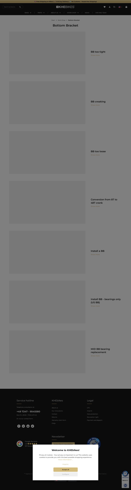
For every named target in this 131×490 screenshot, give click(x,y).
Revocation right (92, 417)
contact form (28, 419)
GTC (88, 408)
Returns (54, 417)
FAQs (53, 423)
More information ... (65, 460)
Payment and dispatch (94, 420)
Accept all (65, 469)
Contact (54, 414)
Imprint (89, 411)
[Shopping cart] (126, 7)
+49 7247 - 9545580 (28, 411)
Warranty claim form (59, 420)
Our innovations (57, 411)
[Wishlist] (105, 7)
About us (55, 408)
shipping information (99, 474)
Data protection (92, 414)
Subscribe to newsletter (63, 444)
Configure (65, 474)
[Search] (20, 7)
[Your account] (110, 7)
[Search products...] (9, 7)
